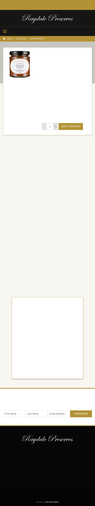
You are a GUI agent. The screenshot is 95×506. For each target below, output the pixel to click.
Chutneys (21, 38)
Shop (10, 38)
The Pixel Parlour (52, 502)
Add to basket (71, 126)
